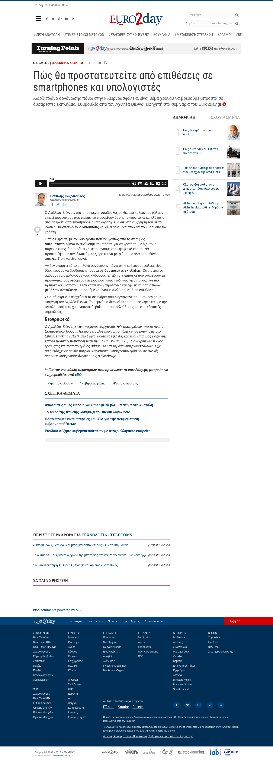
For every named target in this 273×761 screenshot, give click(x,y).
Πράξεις (37, 670)
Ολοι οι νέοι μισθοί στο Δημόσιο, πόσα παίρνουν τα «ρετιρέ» (201, 189)
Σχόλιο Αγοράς (41, 651)
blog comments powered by (58, 610)
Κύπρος (72, 670)
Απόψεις (178, 642)
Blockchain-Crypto (113, 670)
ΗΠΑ (71, 689)
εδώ (207, 48)
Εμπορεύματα (76, 707)
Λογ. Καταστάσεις (148, 651)
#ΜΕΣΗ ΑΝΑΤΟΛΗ (46, 34)
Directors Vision (182, 679)
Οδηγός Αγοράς (112, 646)
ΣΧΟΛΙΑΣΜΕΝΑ (225, 117)
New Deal (213, 646)
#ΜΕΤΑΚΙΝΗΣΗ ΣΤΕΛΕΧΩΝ (194, 34)
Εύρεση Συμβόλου (43, 656)
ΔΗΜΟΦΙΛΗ (184, 117)
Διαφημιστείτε (154, 621)
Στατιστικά (39, 661)
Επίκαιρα (73, 656)
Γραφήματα (144, 646)
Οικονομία (74, 642)
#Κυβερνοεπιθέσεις (125, 383)
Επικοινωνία (95, 621)
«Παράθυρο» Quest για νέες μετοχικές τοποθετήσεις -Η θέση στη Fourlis (101, 545)
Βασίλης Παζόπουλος (67, 196)
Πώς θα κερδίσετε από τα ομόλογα (199, 132)
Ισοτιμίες (73, 712)
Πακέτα (37, 665)
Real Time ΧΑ (41, 637)
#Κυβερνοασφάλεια (93, 383)
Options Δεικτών (42, 707)
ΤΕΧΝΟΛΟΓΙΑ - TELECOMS (106, 535)
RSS (141, 656)
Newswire (73, 637)
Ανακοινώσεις (41, 679)
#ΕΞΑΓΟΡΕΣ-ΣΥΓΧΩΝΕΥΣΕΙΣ (128, 34)
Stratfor (123, 707)
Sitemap (113, 621)
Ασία (71, 698)
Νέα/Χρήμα (109, 642)
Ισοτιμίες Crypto (77, 717)
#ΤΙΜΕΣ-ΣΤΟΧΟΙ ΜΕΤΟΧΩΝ (84, 34)
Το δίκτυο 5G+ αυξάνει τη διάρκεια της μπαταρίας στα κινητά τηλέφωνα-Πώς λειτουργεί (101, 555)
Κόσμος (72, 651)
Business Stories (182, 684)
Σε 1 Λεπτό (74, 684)
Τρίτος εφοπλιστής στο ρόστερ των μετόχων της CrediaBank (203, 170)
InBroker (130, 721)
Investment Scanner (114, 665)
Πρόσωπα (109, 637)
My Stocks (144, 637)
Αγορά (72, 646)
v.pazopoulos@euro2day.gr (64, 199)
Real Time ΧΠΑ (42, 642)
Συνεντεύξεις (180, 646)
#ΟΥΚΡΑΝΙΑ (161, 34)
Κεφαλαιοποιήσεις (43, 675)
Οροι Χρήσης (131, 621)
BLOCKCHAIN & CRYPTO (67, 63)
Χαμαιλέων (214, 637)
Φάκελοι (177, 656)
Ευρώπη (73, 693)
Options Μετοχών (43, 717)
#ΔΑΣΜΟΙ (224, 34)
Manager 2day (181, 651)
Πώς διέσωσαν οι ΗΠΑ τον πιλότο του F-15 (200, 151)
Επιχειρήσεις (75, 661)
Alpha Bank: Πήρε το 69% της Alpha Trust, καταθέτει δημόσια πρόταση (203, 207)
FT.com (108, 707)
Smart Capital (181, 689)
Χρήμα (72, 703)
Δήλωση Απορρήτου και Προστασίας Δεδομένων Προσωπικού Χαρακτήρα (148, 736)
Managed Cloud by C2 (63, 755)
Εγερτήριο (179, 670)
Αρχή (232, 621)
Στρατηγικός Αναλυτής (220, 651)
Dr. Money (179, 637)
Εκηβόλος (213, 642)
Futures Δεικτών (42, 703)
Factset (138, 707)
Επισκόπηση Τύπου (184, 665)
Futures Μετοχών (43, 712)
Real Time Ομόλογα (44, 646)
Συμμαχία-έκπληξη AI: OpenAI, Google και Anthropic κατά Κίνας (101, 565)
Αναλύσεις (109, 661)
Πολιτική (73, 665)
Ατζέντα (177, 675)
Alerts (141, 642)
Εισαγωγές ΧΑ (111, 651)
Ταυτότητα (75, 621)
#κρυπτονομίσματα (60, 383)
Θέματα (177, 661)
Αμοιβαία (108, 656)
